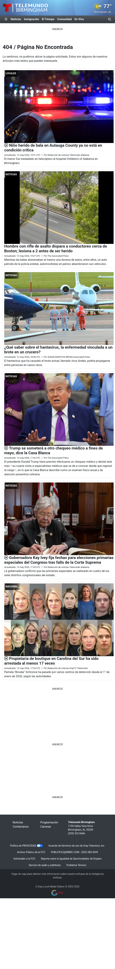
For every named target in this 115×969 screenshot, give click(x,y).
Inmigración (31, 19)
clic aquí (22, 874)
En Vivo (79, 19)
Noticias (16, 19)
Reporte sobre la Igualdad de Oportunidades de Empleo (71, 858)
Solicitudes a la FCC (24, 858)
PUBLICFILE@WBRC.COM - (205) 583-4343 (74, 852)
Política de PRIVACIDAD (23, 845)
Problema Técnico (76, 865)
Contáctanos (21, 826)
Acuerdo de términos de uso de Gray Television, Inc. (76, 845)
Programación (49, 822)
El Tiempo (48, 19)
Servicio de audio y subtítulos (45, 865)
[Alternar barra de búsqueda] (109, 19)
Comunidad (64, 19)
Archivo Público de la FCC (31, 852)
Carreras (45, 826)
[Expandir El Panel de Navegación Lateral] (6, 19)
